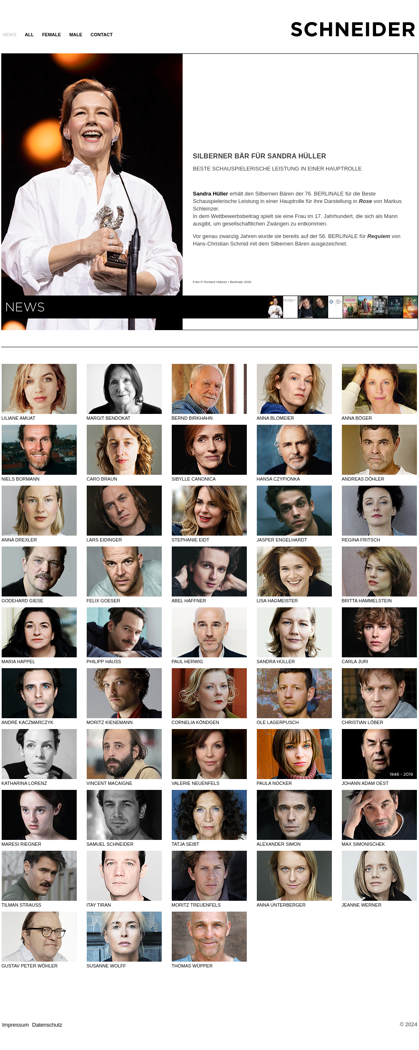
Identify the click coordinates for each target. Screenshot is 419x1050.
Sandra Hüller (210, 193)
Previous (43, 191)
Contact (101, 34)
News (10, 34)
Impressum (15, 1025)
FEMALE (51, 34)
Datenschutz (47, 1025)
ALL (29, 34)
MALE (75, 34)
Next (141, 191)
